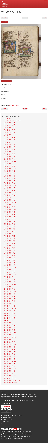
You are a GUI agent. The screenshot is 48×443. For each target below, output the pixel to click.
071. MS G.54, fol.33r (9, 238)
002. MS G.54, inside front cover (12, 120)
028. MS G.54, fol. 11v (10, 165)
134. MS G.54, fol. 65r (9, 346)
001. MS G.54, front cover (10, 119)
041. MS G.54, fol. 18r (9, 187)
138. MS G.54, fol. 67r (9, 353)
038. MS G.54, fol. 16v (10, 182)
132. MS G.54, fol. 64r (9, 343)
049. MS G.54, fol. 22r (9, 201)
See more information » (15, 105)
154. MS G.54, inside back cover (12, 380)
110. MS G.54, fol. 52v (10, 305)
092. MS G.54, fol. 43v (10, 274)
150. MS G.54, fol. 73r (9, 373)
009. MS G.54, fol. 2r (9, 132)
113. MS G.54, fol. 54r (9, 310)
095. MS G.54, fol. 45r (9, 279)
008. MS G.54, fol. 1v (9, 130)
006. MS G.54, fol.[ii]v (10, 127)
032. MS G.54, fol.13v (9, 172)
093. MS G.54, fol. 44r (9, 276)
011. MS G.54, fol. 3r (9, 136)
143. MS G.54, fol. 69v (10, 361)
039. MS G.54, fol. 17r (9, 184)
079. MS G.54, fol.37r (9, 252)
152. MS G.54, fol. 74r (9, 377)
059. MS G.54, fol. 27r (9, 218)
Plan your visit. (8, 9)
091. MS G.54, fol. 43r (9, 272)
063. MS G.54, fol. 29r (9, 225)
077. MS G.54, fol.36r (9, 248)
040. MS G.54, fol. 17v (10, 185)
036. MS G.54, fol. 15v (10, 178)
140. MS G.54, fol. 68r (9, 356)
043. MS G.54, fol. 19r (9, 190)
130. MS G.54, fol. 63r (9, 339)
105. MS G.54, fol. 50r (9, 296)
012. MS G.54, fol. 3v (9, 137)
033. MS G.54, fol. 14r (9, 173)
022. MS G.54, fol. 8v (9, 154)
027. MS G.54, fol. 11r (9, 163)
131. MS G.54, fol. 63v (10, 341)
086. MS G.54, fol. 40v (10, 264)
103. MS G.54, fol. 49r (9, 293)
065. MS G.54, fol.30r (9, 228)
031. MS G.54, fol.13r (9, 170)
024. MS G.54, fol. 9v (9, 158)
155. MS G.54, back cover (10, 382)
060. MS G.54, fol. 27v (10, 219)
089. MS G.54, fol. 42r (9, 269)
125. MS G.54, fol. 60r (9, 331)
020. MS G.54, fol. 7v (9, 151)
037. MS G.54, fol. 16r (9, 180)
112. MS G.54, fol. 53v (10, 308)
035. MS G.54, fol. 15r (9, 177)
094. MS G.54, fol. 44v (10, 278)
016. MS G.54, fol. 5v (9, 144)
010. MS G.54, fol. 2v (9, 134)
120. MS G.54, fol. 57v (10, 322)
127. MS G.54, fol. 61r (9, 334)
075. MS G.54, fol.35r (9, 245)
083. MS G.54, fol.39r (9, 259)
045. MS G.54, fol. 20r (9, 194)
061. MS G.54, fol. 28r (9, 221)
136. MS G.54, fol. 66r (9, 349)
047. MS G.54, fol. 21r (9, 197)
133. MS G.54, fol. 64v (10, 344)
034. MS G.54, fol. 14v (10, 175)
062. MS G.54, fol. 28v (10, 223)
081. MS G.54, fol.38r (9, 255)
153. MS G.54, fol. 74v (10, 378)
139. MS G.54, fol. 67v (10, 354)
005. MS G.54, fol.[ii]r (9, 125)
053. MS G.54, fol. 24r (9, 207)
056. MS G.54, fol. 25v (10, 213)
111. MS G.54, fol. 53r (9, 307)
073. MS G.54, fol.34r (9, 242)
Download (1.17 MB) (6, 81)
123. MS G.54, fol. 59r (9, 327)
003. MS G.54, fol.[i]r (9, 122)
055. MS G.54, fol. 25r (9, 211)
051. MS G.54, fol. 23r (9, 204)
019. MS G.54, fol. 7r (9, 149)
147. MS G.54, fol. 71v (10, 368)
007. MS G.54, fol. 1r (9, 129)
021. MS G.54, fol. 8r (9, 153)
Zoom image (4, 21)
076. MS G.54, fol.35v (9, 247)
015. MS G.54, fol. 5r (9, 143)
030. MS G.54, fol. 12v (10, 168)
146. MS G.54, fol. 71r (9, 366)
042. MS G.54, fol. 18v (10, 189)
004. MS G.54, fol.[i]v (9, 124)
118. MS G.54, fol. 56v (10, 319)
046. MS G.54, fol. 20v (10, 195)
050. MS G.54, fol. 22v (10, 202)
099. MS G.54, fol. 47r (9, 286)
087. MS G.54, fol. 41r (9, 266)
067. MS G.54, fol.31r (9, 231)
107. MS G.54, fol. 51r (9, 300)
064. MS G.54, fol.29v (9, 226)
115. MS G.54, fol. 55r (9, 313)
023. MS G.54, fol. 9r (9, 156)
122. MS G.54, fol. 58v (10, 325)
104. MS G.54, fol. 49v (10, 295)
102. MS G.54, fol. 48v (10, 291)
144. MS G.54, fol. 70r (9, 363)
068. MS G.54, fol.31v (9, 233)
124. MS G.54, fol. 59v (10, 329)
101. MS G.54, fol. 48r (9, 290)
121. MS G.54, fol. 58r (9, 324)
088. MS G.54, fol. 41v (10, 267)
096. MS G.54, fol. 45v (10, 281)
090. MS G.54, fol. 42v (10, 271)
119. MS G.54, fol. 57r (9, 320)
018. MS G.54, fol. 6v (9, 148)
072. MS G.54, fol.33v (9, 240)
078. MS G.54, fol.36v (9, 250)
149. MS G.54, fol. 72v (10, 372)
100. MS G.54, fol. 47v (10, 288)
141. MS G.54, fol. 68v (10, 358)
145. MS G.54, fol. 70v (10, 365)
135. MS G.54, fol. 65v (10, 348)
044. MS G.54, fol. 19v (10, 192)
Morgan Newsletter (6, 406)
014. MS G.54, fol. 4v (9, 141)
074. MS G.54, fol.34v (9, 243)
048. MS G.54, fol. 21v (10, 199)
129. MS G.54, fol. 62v (10, 337)
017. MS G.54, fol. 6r (9, 146)
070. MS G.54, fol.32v (9, 237)
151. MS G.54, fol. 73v (10, 375)
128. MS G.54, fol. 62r (9, 336)
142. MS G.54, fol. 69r (9, 360)
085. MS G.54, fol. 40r (9, 262)
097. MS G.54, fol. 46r (9, 283)
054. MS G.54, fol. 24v (10, 209)
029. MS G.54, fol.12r (9, 166)
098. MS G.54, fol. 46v (10, 284)
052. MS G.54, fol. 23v (10, 206)
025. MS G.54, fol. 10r (9, 160)
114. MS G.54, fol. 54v (10, 312)
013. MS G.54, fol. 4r (9, 139)
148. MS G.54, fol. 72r (9, 370)
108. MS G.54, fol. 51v (10, 301)
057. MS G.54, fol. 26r (9, 214)
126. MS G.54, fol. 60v (10, 332)
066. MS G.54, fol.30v (9, 230)
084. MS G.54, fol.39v (9, 260)
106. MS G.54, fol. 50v (10, 298)
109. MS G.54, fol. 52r (9, 303)
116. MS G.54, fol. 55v (10, 315)
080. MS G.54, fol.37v (9, 254)
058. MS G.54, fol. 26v (10, 216)
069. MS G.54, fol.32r (9, 235)
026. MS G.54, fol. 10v (10, 161)
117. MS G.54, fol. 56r (9, 317)
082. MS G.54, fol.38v (9, 257)
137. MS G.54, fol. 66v (10, 351)
